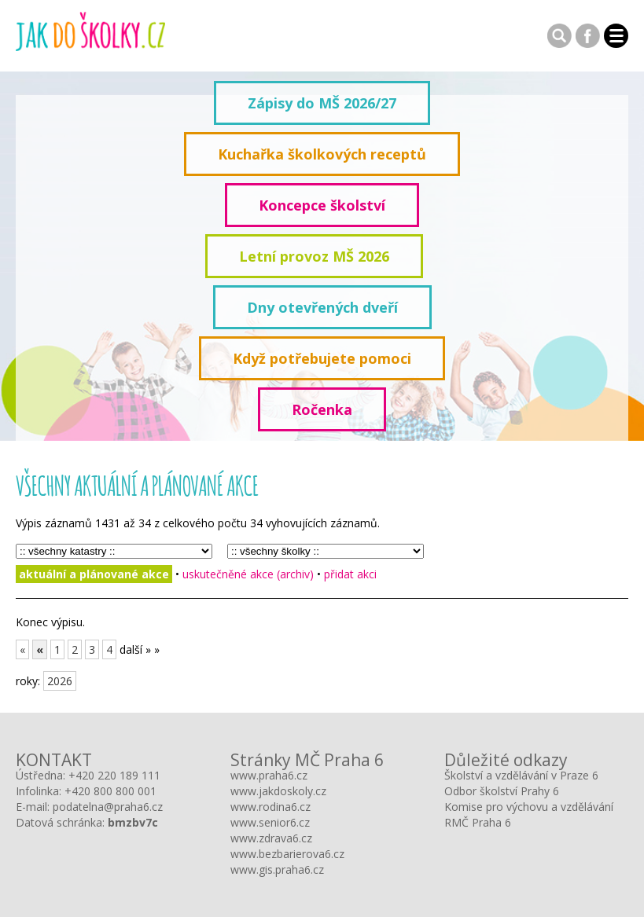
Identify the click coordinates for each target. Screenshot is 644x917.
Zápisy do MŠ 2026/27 (322, 103)
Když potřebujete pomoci (322, 358)
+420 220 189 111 (114, 775)
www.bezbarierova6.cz (287, 853)
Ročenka (322, 409)
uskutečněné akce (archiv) (248, 574)
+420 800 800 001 (110, 790)
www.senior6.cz (270, 822)
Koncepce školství (322, 205)
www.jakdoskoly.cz (278, 790)
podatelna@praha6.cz (108, 806)
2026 (59, 680)
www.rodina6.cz (270, 806)
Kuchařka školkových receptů (322, 154)
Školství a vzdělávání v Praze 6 (521, 775)
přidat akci (350, 574)
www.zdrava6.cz (271, 838)
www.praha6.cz (268, 775)
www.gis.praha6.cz (277, 869)
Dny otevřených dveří (322, 307)
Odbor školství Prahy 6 (501, 790)
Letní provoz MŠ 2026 (314, 256)
